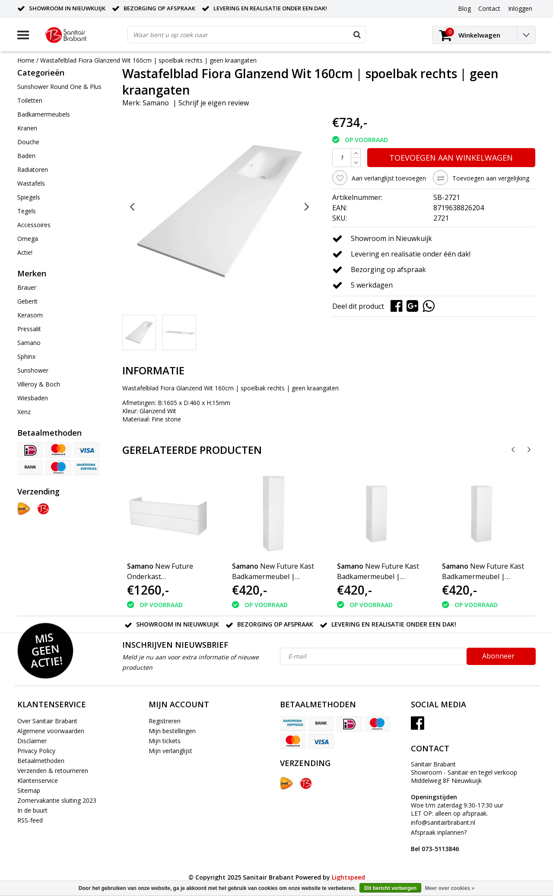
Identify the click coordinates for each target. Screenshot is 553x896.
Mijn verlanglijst (170, 751)
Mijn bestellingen (172, 731)
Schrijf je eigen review (213, 103)
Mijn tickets (165, 741)
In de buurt (32, 810)
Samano (156, 103)
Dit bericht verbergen (390, 888)
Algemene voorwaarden (50, 731)
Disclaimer (32, 741)
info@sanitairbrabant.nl (443, 822)
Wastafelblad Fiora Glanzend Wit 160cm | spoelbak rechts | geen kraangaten (148, 60)
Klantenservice (37, 780)
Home (26, 60)
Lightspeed (348, 877)
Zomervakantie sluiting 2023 (56, 800)
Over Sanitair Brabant (47, 721)
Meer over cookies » (449, 888)
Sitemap (28, 790)
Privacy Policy (36, 751)
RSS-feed (30, 820)
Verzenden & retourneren (52, 770)
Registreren (165, 721)
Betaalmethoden (40, 761)
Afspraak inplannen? (439, 840)
